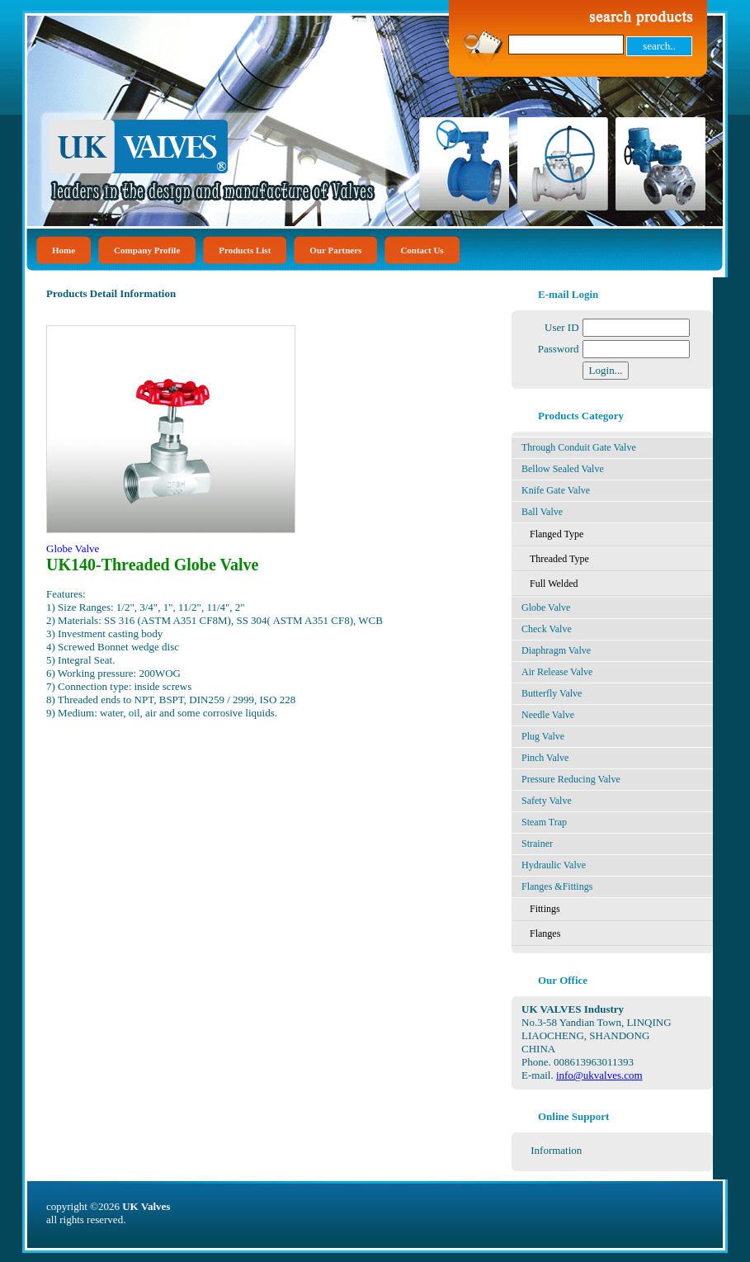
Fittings (545, 909)
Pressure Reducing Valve (570, 779)
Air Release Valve (556, 672)
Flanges (545, 933)
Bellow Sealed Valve (562, 469)
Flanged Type (556, 534)
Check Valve (546, 629)
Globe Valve (545, 607)
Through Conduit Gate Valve (578, 447)
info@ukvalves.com (599, 1075)
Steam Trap (544, 822)
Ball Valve (542, 512)
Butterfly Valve (551, 693)
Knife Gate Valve (555, 490)
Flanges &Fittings (556, 886)
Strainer (537, 843)
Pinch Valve (544, 757)
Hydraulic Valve (553, 865)
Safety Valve (546, 800)
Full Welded (554, 583)
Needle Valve (547, 715)
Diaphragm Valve (556, 650)
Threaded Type (559, 559)
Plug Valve (542, 736)
